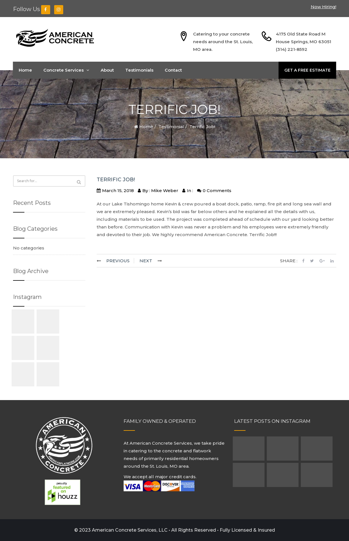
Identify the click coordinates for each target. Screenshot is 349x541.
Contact (173, 70)
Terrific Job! (116, 179)
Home (25, 70)
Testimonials (139, 70)
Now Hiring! (323, 6)
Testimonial (171, 126)
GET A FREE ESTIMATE (307, 70)
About (107, 70)
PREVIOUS (118, 260)
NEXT (145, 260)
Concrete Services (66, 70)
